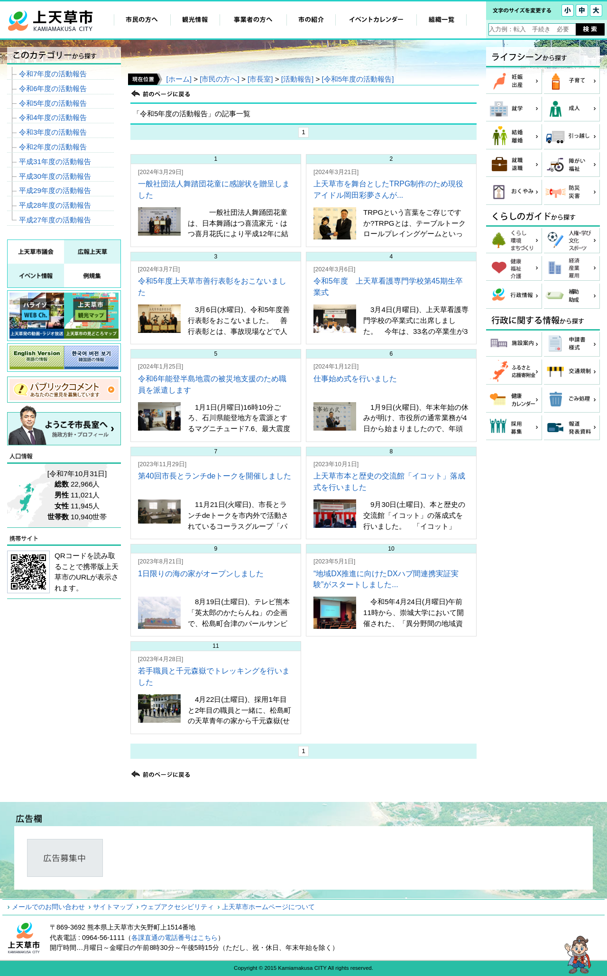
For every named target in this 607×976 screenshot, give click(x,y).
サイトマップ (113, 907)
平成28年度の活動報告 (55, 205)
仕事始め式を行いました (355, 379)
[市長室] (260, 79)
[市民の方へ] (219, 79)
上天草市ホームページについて (268, 907)
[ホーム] (178, 79)
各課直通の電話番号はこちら (174, 937)
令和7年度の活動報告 (53, 74)
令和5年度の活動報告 (53, 103)
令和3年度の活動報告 (53, 132)
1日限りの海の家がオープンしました (201, 574)
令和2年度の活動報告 (53, 147)
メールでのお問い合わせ (48, 907)
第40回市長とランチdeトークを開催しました (215, 476)
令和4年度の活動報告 (53, 117)
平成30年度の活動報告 (55, 176)
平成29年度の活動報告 (55, 190)
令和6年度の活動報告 (53, 88)
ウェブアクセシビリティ (177, 907)
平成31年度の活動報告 (55, 161)
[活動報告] (297, 79)
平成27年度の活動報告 (55, 220)
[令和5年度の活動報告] (358, 79)
